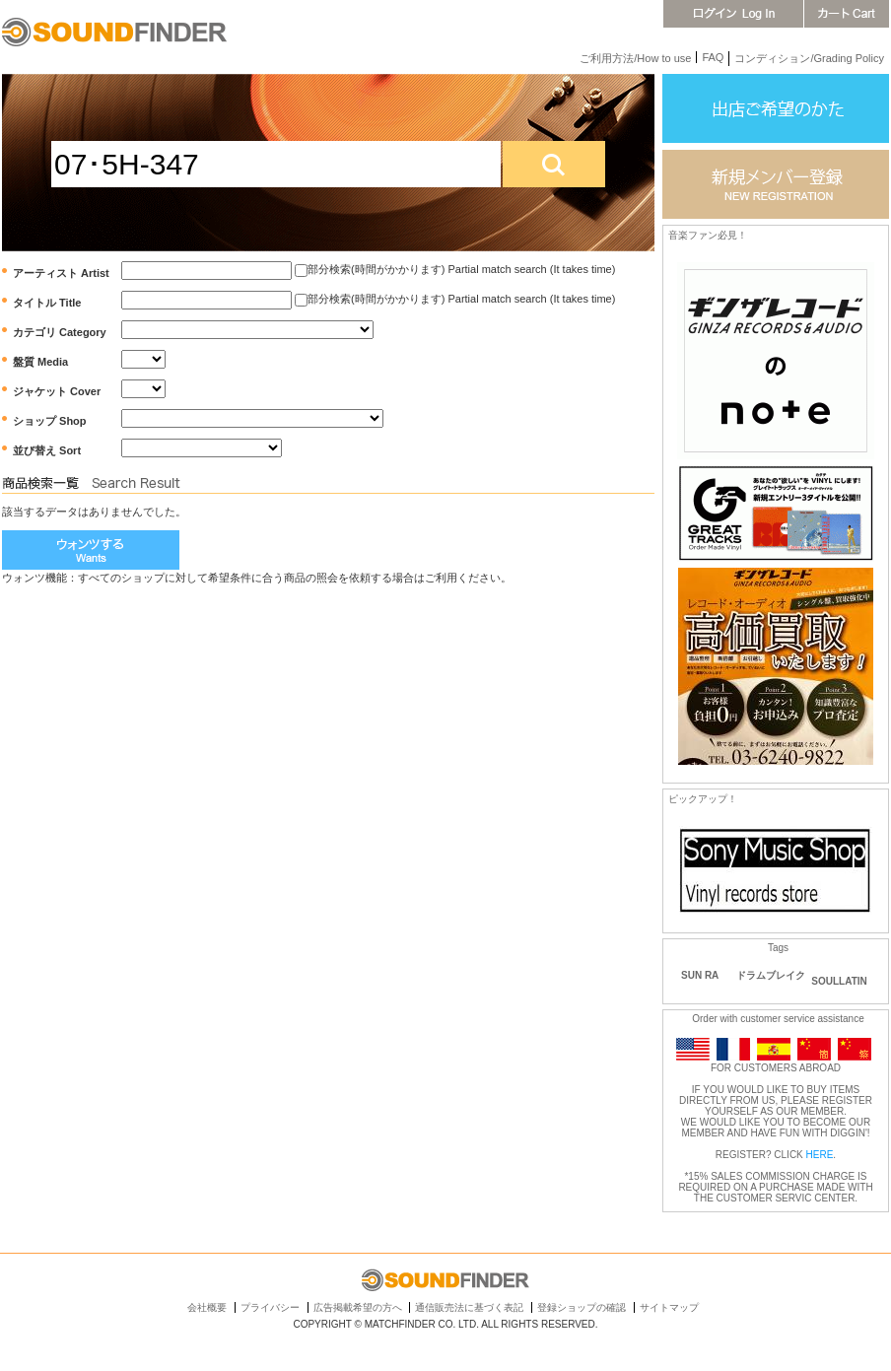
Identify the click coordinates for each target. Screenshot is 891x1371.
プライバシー (270, 1307)
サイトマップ (669, 1307)
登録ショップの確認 (581, 1307)
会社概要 (207, 1307)
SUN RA (700, 975)
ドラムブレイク (770, 975)
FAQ (712, 57)
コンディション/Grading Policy (809, 58)
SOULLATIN (838, 981)
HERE (820, 1154)
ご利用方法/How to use (635, 58)
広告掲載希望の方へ (357, 1307)
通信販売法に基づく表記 (469, 1307)
